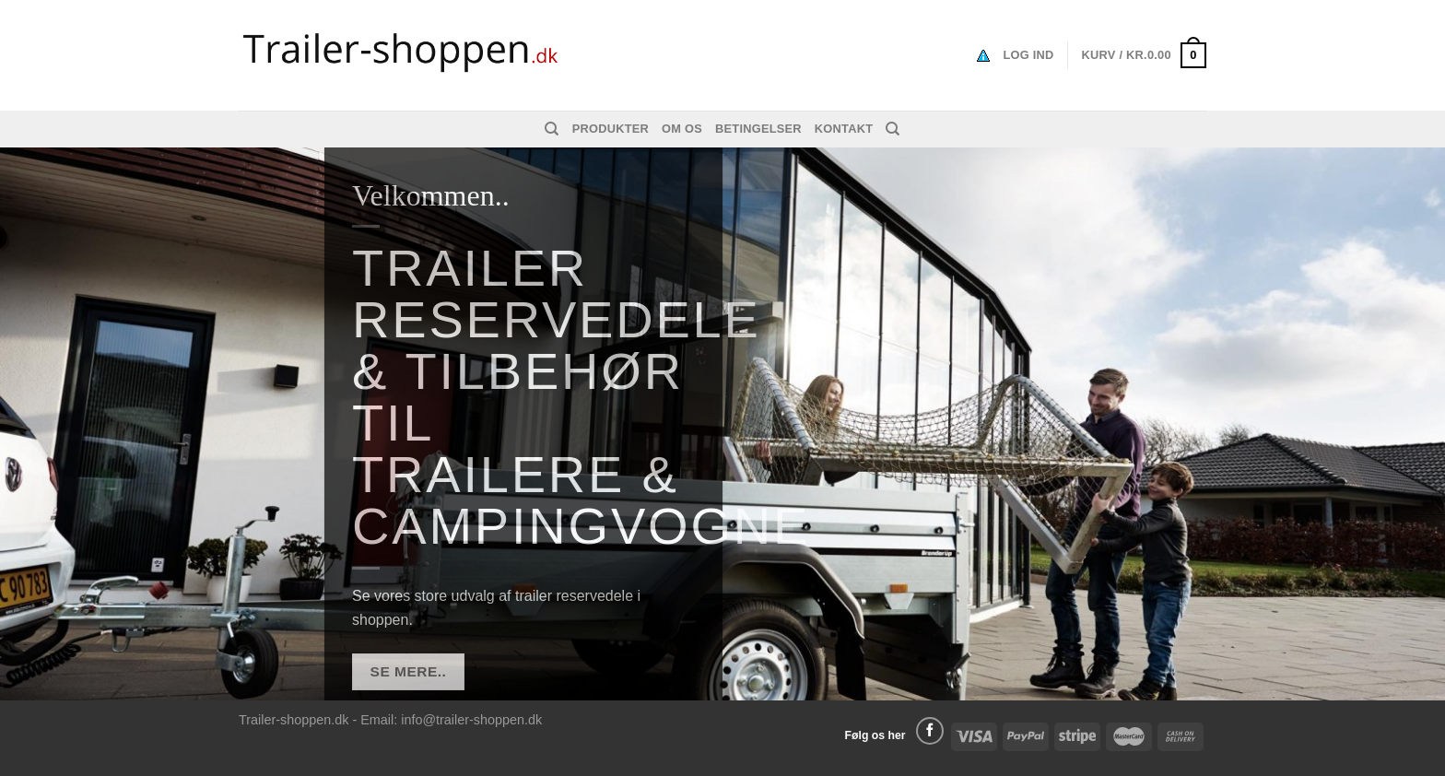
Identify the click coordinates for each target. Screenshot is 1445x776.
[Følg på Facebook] (930, 731)
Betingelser (758, 128)
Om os (682, 128)
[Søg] (551, 129)
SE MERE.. (408, 672)
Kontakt (844, 128)
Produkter (610, 128)
